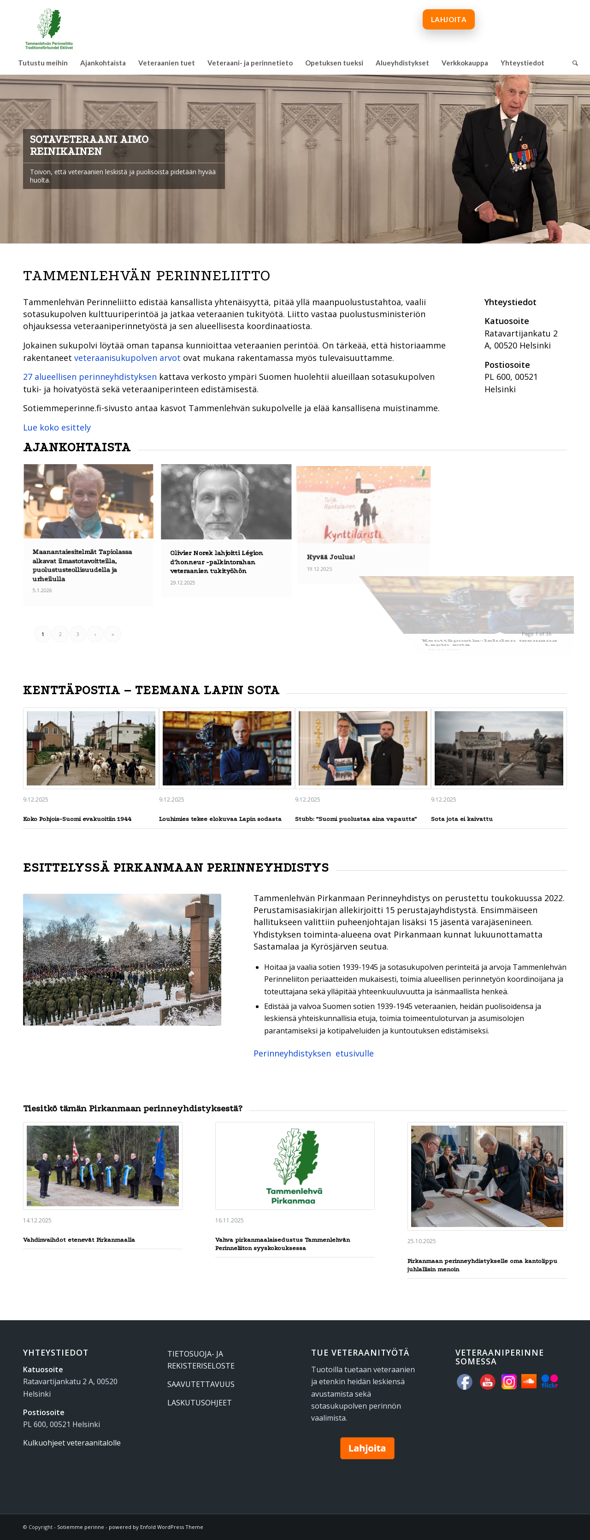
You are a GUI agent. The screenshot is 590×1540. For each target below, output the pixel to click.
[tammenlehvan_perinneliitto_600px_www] (49, 25)
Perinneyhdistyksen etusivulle (314, 1053)
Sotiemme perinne (80, 1526)
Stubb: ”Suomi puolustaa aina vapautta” (356, 818)
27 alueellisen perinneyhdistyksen (90, 376)
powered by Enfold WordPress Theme (156, 1526)
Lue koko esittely (57, 427)
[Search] (572, 62)
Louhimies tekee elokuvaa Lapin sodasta (220, 818)
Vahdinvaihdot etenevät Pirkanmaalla (79, 1239)
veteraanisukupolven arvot (127, 357)
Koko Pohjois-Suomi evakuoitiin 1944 (77, 818)
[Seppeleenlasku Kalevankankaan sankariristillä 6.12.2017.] (122, 960)
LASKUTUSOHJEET (199, 1403)
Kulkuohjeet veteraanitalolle (72, 1443)
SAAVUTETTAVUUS (201, 1384)
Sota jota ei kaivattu (462, 818)
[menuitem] (43, 62)
